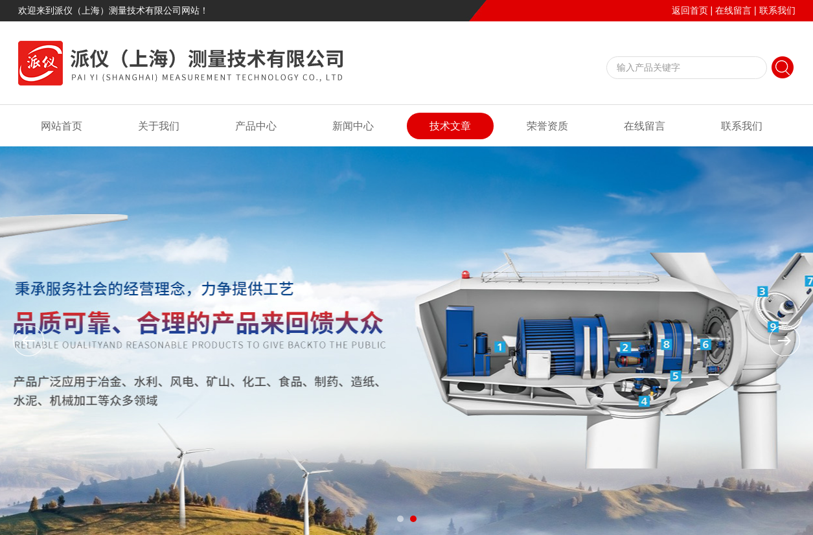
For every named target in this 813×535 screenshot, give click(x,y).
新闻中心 (353, 125)
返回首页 (690, 10)
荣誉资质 (547, 125)
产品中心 (256, 125)
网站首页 (61, 125)
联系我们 (777, 10)
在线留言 (733, 10)
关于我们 (158, 125)
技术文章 (450, 125)
